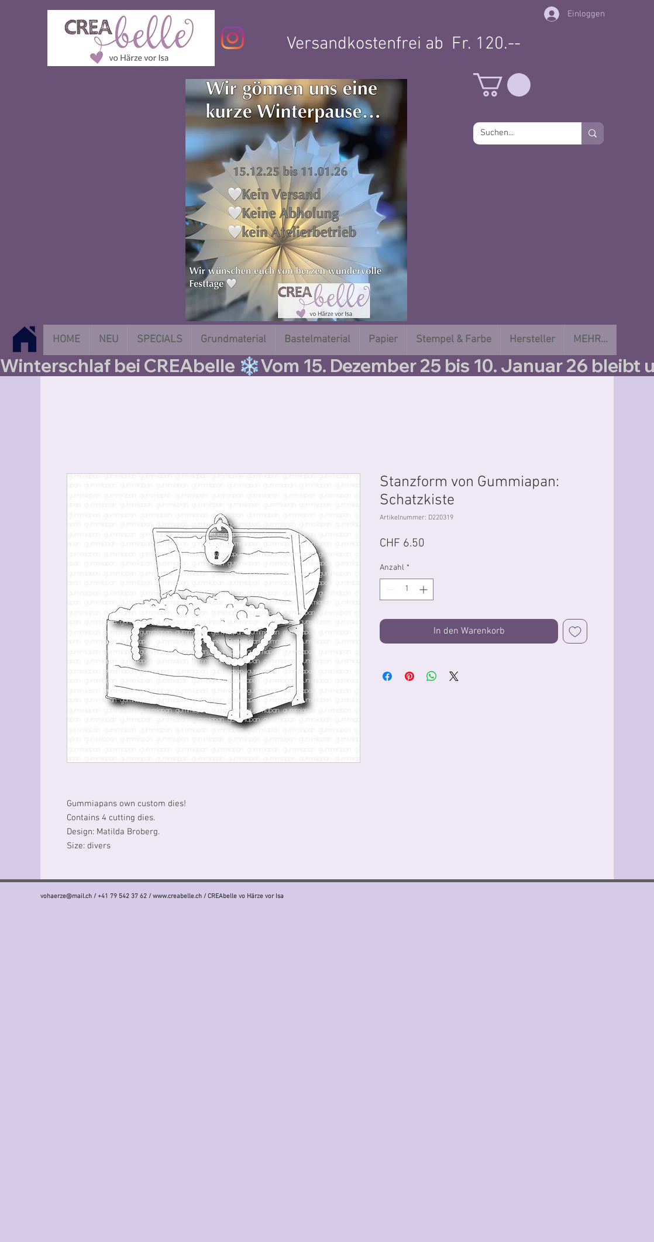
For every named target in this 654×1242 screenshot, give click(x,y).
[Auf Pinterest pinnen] (409, 676)
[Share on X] (454, 676)
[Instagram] (232, 37)
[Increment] (424, 589)
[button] (502, 85)
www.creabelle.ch (177, 896)
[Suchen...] (518, 133)
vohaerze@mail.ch (66, 896)
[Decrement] (388, 589)
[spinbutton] (406, 589)
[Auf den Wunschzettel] (575, 631)
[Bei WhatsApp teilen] (432, 676)
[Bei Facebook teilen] (387, 676)
